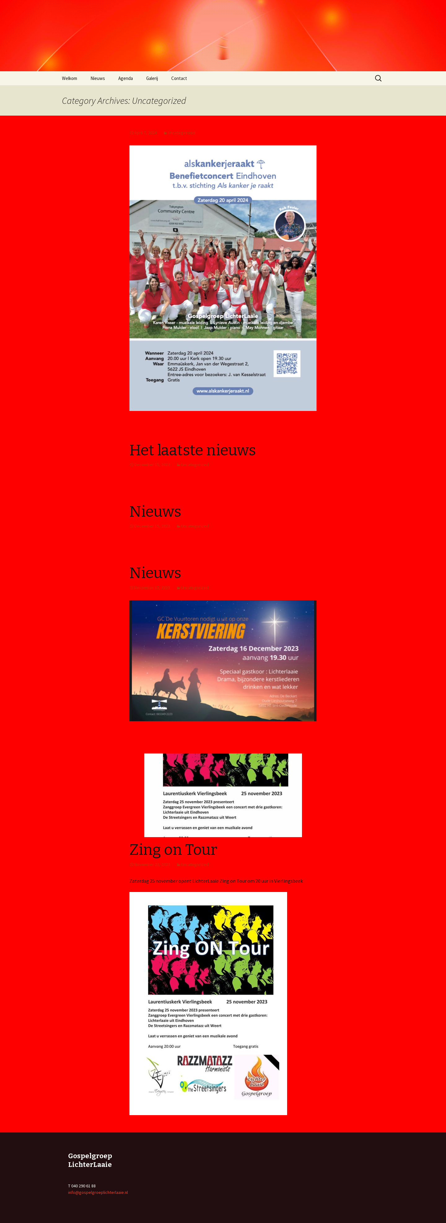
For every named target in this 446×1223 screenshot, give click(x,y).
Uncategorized (181, 132)
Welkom (69, 78)
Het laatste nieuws (192, 450)
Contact (179, 78)
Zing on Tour (173, 850)
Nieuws (97, 78)
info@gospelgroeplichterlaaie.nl (98, 1192)
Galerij (152, 78)
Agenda (125, 78)
